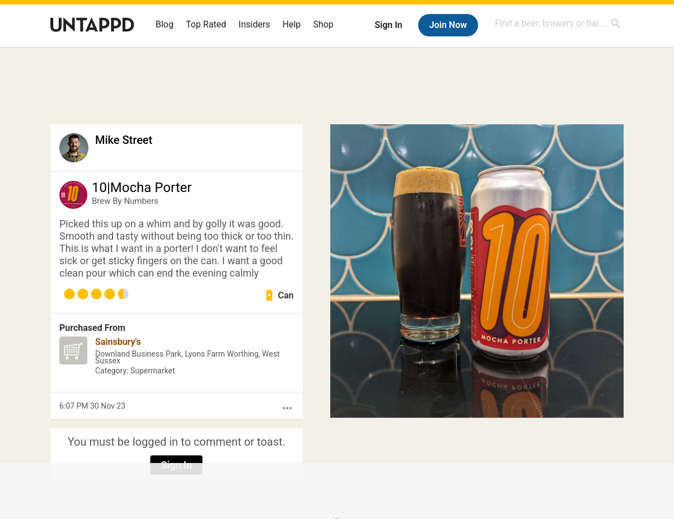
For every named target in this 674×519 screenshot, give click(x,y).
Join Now (448, 25)
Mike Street (123, 140)
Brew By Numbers (125, 201)
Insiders (254, 24)
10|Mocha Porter (141, 187)
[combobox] (558, 23)
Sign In (388, 25)
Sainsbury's (118, 341)
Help (292, 24)
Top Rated (206, 24)
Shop (323, 24)
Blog (165, 24)
